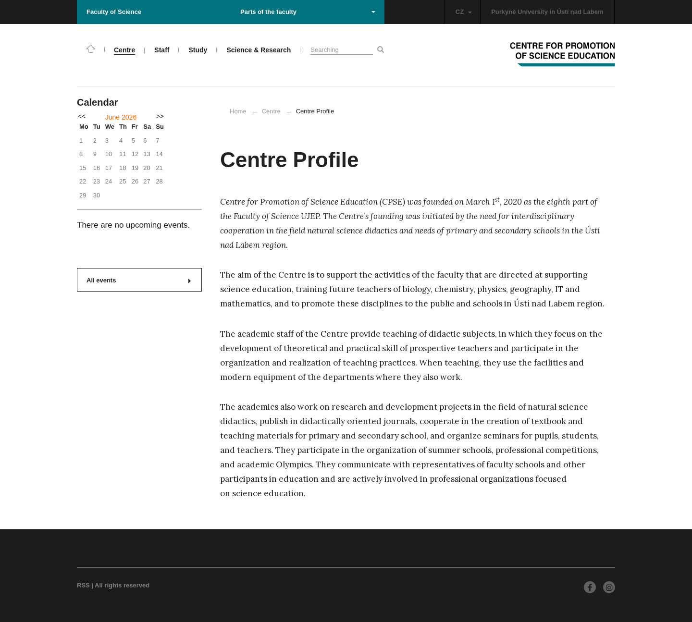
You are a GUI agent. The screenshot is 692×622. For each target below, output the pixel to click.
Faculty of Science (113, 11)
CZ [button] (464, 11)
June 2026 (120, 117)
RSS (83, 585)
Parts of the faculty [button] (307, 11)
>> (160, 116)
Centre (271, 111)
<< (82, 116)
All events (138, 280)
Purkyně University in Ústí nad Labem (547, 11)
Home (238, 111)
